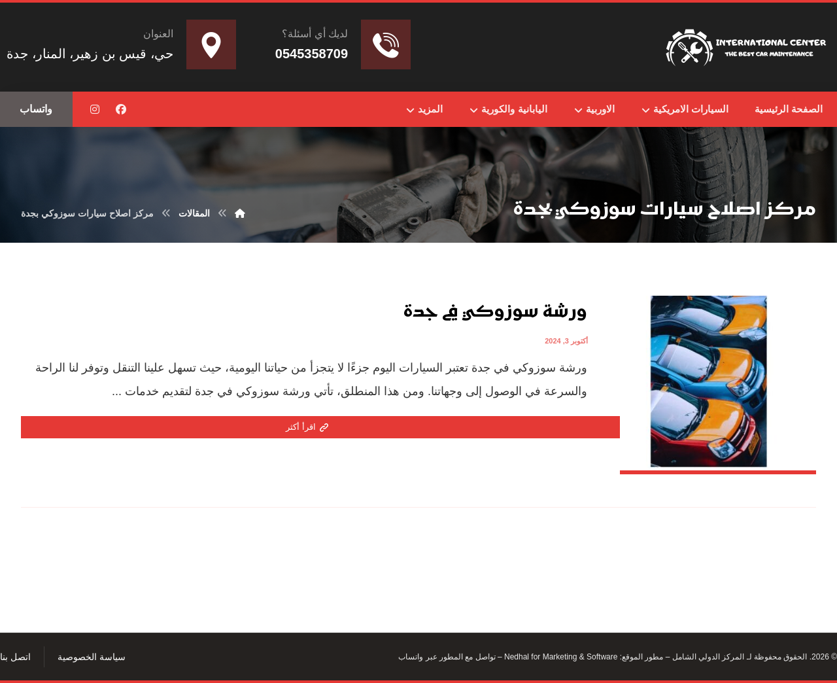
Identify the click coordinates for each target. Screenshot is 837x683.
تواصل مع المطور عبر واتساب (446, 656)
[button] (121, 109)
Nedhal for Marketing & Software (560, 656)
